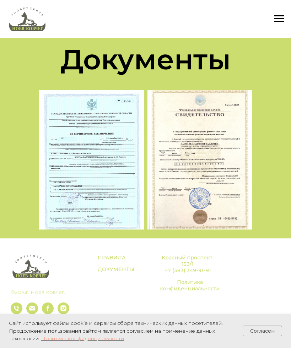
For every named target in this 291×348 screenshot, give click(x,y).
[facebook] (48, 312)
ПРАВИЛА (112, 257)
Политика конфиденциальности (190, 285)
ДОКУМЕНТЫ (116, 269)
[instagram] (63, 312)
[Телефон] (16, 312)
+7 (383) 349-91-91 (188, 270)
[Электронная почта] (32, 312)
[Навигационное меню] (279, 18)
